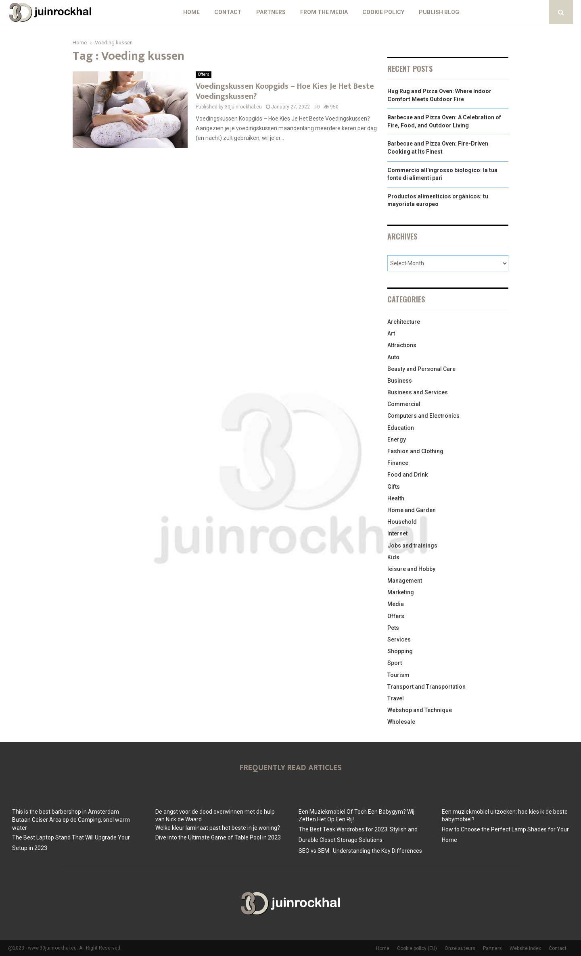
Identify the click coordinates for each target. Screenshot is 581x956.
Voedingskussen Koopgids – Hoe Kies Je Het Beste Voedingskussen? (285, 91)
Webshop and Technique (419, 710)
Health (395, 498)
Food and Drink (407, 474)
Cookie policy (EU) (417, 948)
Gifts (393, 486)
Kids (393, 557)
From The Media (324, 12)
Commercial (403, 404)
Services (399, 639)
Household (402, 522)
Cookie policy (383, 12)
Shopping (400, 651)
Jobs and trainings (412, 545)
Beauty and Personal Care (421, 369)
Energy (396, 439)
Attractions (401, 345)
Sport (394, 663)
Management (404, 580)
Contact (228, 12)
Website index (525, 948)
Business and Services (417, 392)
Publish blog (439, 12)
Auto (393, 357)
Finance (397, 463)
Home (191, 12)
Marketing (400, 592)
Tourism (398, 675)
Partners (271, 12)
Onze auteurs (460, 948)
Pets (393, 628)
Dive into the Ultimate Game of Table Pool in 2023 (218, 837)
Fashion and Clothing (415, 451)
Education (400, 428)
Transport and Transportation (426, 686)
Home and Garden (411, 510)
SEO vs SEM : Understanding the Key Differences (360, 851)
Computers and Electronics (423, 415)
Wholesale (401, 722)
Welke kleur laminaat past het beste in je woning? (217, 828)
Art (391, 333)
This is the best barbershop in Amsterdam (65, 811)
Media (395, 604)
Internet (397, 533)
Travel (395, 698)
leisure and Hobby (411, 569)
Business (399, 380)
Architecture (403, 322)
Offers (203, 74)
